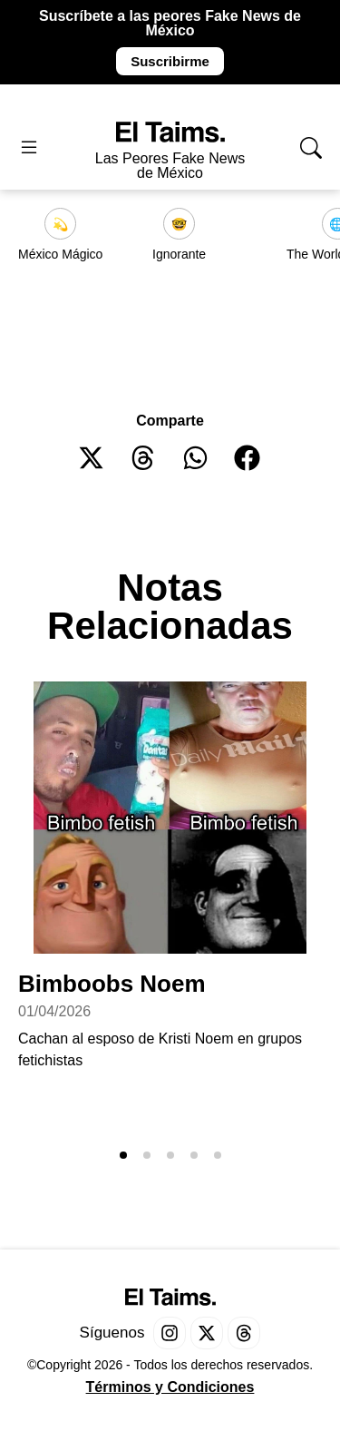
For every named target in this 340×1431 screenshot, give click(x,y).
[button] (92, 457)
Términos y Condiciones (170, 1387)
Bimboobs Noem (112, 983)
